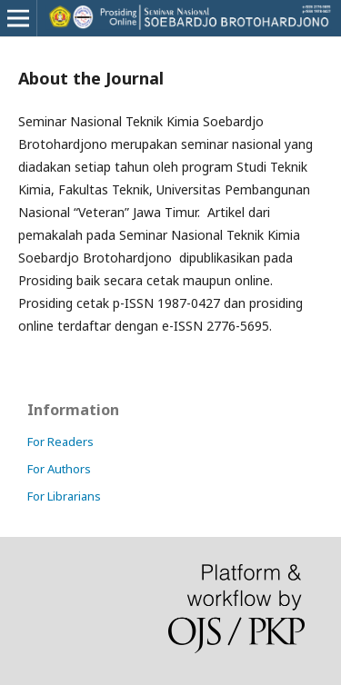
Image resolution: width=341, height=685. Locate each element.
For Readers (60, 441)
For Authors (59, 469)
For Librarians (64, 496)
